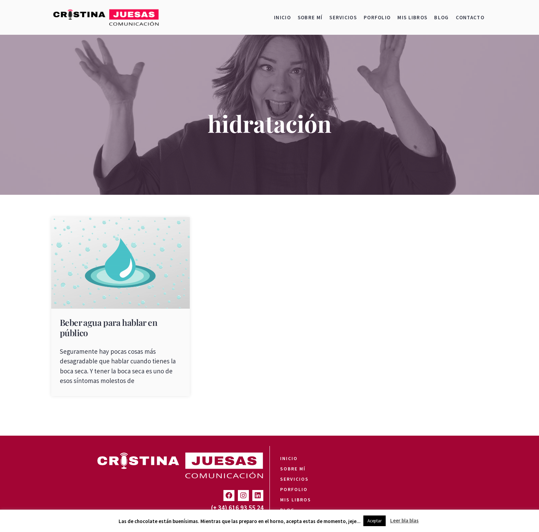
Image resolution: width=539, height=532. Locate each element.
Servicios (343, 17)
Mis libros (412, 17)
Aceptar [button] (374, 521)
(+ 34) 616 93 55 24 (237, 507)
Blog (441, 17)
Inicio (282, 17)
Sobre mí (310, 17)
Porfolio (377, 17)
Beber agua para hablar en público (108, 327)
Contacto (470, 17)
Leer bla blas (404, 520)
